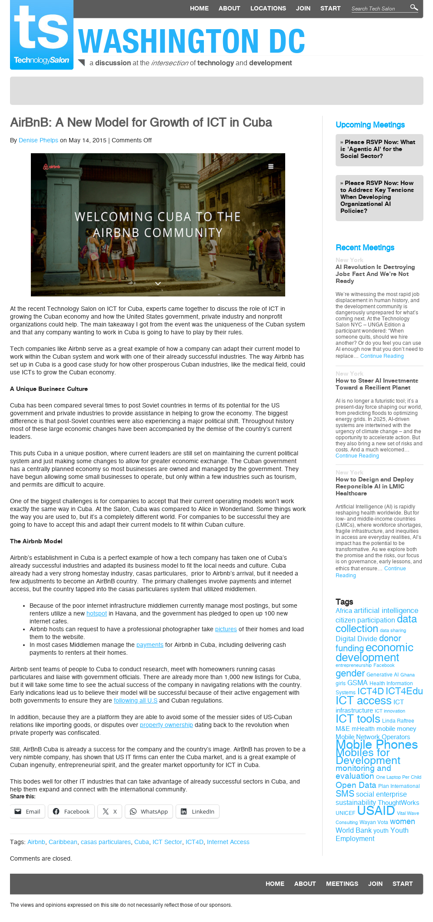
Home (199, 9)
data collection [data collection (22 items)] (376, 624)
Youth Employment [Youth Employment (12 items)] (372, 834)
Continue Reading (382, 356)
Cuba (141, 842)
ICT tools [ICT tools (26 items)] (358, 719)
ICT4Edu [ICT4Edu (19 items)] (404, 691)
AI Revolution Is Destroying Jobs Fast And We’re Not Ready (375, 274)
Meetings (342, 884)
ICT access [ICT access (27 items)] (364, 700)
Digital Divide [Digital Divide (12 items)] (356, 639)
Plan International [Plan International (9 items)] (399, 786)
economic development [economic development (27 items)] (374, 652)
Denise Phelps (38, 140)
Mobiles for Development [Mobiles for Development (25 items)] (368, 756)
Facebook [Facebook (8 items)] (384, 665)
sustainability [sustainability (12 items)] (356, 802)
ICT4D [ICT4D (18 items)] (370, 691)
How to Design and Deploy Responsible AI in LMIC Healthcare (374, 487)
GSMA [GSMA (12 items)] (357, 683)
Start (330, 9)
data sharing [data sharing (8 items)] (393, 630)
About (229, 9)
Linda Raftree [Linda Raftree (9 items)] (398, 721)
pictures (226, 629)
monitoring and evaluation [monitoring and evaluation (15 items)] (363, 772)
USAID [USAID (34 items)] (376, 810)
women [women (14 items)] (402, 821)
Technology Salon (41, 35)
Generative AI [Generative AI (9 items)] (382, 675)
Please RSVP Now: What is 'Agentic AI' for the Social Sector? (377, 149)
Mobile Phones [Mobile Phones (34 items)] (377, 744)
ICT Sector (167, 842)
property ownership (166, 725)
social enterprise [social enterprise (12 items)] (381, 794)
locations (268, 9)
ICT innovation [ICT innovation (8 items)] (390, 711)
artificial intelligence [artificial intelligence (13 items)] (386, 610)
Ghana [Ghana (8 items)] (407, 675)
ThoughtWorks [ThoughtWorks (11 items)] (399, 803)
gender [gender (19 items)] (350, 673)
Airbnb (36, 842)
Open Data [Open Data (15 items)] (356, 785)
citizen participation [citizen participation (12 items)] (365, 620)
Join (303, 9)
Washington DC (192, 41)
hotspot (97, 613)
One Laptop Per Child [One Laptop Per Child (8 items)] (398, 777)
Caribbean (63, 842)
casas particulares (106, 842)
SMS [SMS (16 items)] (345, 794)
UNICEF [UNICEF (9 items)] (345, 813)
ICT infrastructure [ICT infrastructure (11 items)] (370, 706)
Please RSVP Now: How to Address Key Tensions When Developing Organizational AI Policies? (377, 197)
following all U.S (135, 700)
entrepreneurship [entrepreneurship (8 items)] (354, 665)
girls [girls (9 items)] (341, 683)
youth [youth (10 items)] (381, 831)
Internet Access (228, 842)
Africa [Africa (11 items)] (344, 611)
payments (150, 645)
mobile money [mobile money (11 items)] (396, 729)
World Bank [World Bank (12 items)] (354, 830)
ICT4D (194, 842)
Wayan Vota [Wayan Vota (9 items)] (374, 822)
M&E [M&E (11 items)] (343, 729)
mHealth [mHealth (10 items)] (363, 729)
